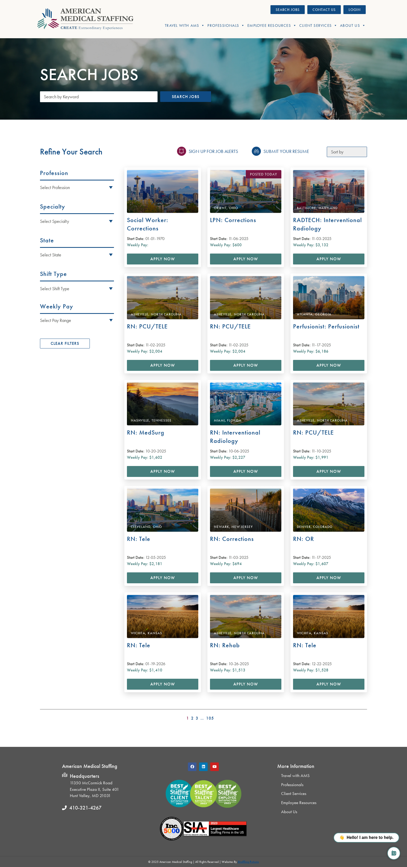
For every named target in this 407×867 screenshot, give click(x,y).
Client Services (318, 25)
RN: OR (303, 539)
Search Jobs (185, 96)
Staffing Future (248, 862)
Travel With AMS (185, 25)
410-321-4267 (85, 807)
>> (363, 717)
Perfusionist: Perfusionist (326, 326)
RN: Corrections (232, 539)
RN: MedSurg (145, 432)
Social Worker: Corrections (147, 224)
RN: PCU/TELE (147, 326)
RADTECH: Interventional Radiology (327, 224)
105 (210, 718)
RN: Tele (138, 539)
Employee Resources (272, 25)
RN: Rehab (225, 645)
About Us (353, 25)
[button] (77, 320)
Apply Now (162, 259)
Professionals (226, 25)
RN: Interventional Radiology (235, 436)
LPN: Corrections (233, 220)
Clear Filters (65, 343)
